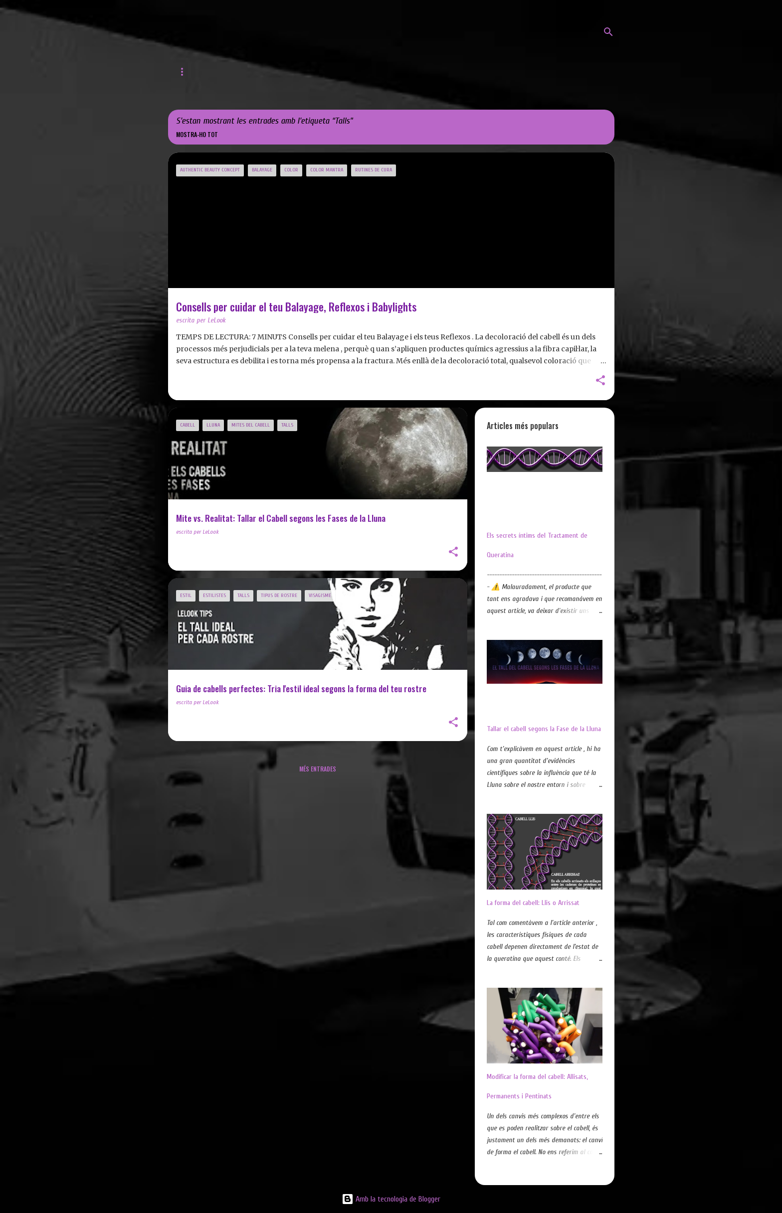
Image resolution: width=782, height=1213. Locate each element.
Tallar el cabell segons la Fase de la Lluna (544, 729)
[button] (600, 381)
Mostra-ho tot (197, 134)
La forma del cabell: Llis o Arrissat (533, 903)
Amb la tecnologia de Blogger (391, 1199)
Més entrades (317, 768)
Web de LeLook (240, 72)
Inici (184, 72)
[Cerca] (608, 32)
